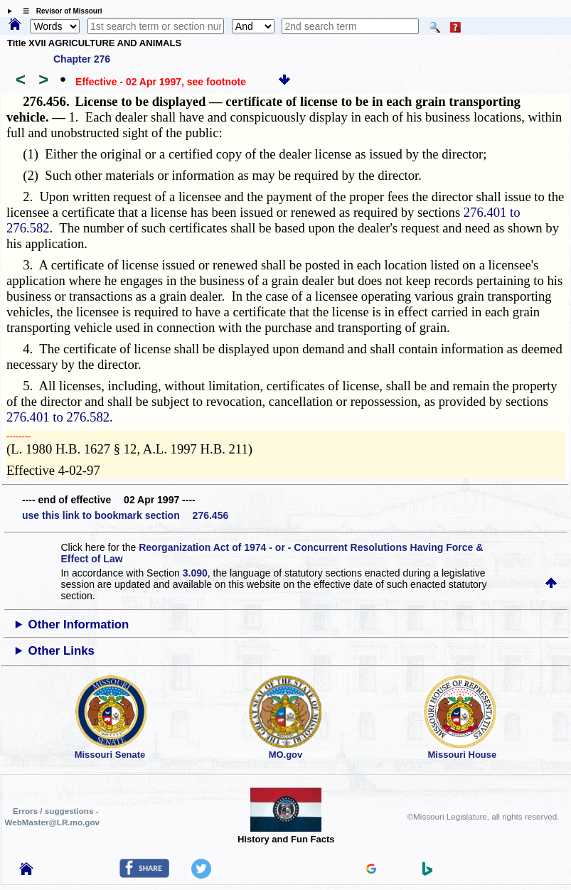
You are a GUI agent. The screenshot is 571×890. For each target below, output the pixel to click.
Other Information (78, 624)
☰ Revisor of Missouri (59, 11)
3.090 (195, 573)
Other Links (61, 651)
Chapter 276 (81, 59)
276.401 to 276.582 (58, 416)
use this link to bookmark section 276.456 (125, 515)
